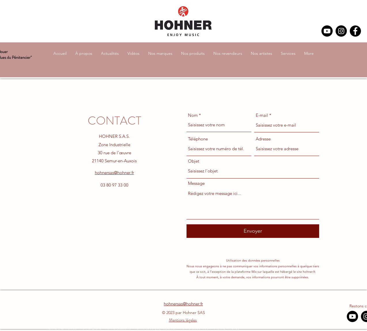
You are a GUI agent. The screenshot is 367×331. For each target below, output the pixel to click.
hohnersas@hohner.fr (114, 172)
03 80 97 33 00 (114, 185)
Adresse (263, 139)
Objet (193, 161)
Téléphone (198, 139)
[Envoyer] (253, 231)
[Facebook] (355, 31)
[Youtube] (327, 31)
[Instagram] (341, 31)
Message (196, 183)
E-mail (262, 115)
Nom (193, 115)
